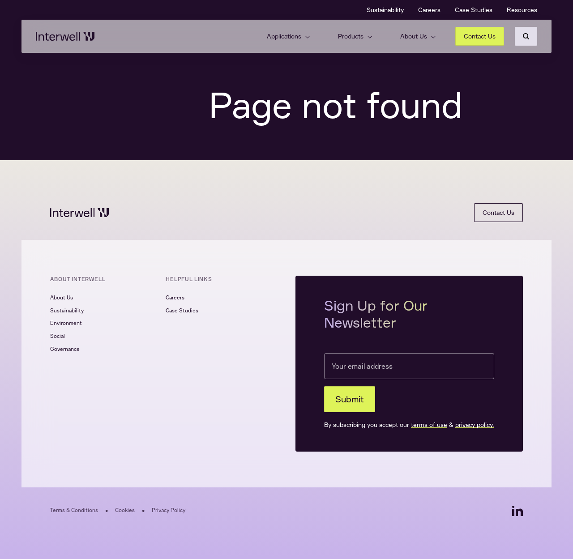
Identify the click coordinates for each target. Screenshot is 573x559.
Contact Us (480, 36)
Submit (349, 399)
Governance (65, 349)
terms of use (429, 424)
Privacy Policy (168, 510)
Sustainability (385, 9)
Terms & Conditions (74, 510)
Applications (288, 36)
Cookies (125, 510)
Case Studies (473, 9)
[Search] (526, 36)
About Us (418, 36)
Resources (522, 9)
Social (57, 336)
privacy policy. (474, 424)
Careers (429, 9)
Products (355, 36)
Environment (66, 323)
